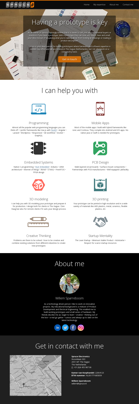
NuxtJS (54, 130)
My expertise (99, 4)
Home (86, 4)
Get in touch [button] (69, 59)
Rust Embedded (42, 167)
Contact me (128, 4)
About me (114, 4)
